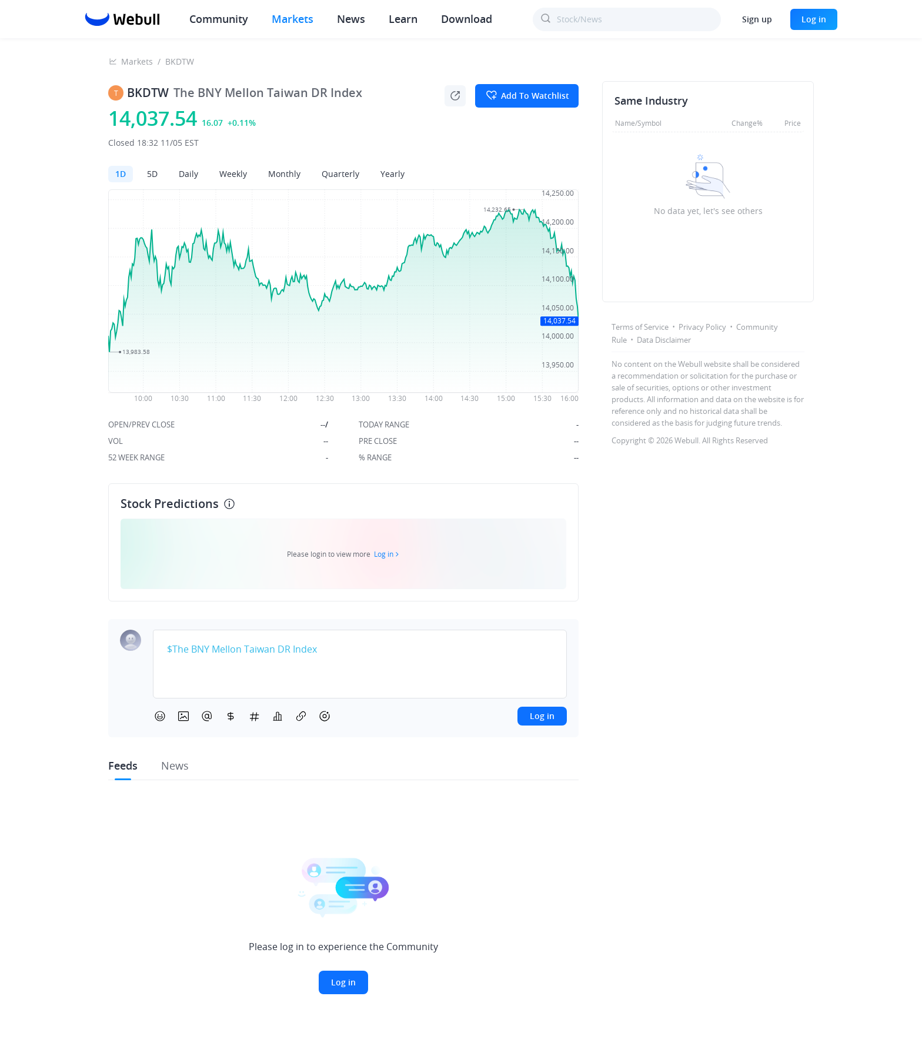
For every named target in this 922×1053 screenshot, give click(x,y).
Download (466, 19)
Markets (292, 19)
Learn (403, 19)
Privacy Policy (702, 327)
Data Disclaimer (664, 340)
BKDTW (179, 61)
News (351, 19)
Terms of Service (640, 327)
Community (218, 19)
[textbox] (359, 649)
